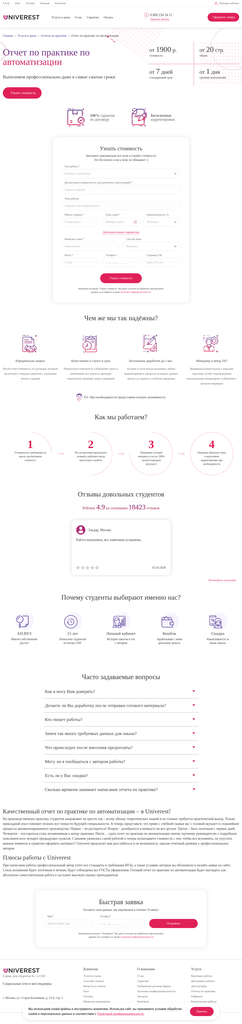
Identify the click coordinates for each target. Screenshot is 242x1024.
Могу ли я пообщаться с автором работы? (85, 761)
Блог (17, 3)
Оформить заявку (224, 17)
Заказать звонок (159, 19)
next (235, 508)
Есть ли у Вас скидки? (66, 775)
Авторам (45, 3)
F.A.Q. (6, 3)
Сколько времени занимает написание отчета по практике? (101, 789)
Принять (200, 1011)
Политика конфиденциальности (156, 991)
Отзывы (30, 3)
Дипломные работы (203, 981)
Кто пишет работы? (63, 719)
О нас (78, 17)
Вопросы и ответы (95, 986)
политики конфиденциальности (136, 292)
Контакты (60, 3)
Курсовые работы (201, 975)
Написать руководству (97, 1001)
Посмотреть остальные (222, 580)
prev (7, 508)
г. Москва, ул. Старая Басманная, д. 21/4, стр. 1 (33, 997)
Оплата (108, 17)
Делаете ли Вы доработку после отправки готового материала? (105, 705)
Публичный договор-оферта (154, 986)
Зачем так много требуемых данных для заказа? (91, 733)
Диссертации (199, 986)
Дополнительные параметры (121, 232)
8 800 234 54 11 (161, 15)
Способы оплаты (94, 981)
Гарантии (93, 17)
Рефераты (197, 996)
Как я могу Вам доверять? (70, 691)
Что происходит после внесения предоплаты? (89, 747)
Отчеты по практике (203, 991)
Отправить (173, 923)
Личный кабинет (229, 3)
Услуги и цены (60, 17)
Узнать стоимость (23, 93)
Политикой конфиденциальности (120, 1013)
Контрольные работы (204, 1001)
